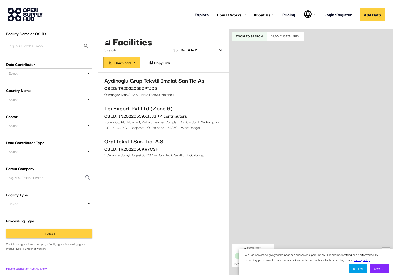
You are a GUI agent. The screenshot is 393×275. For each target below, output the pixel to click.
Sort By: (179, 50)
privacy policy (361, 259)
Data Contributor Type (25, 142)
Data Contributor (20, 64)
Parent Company (20, 168)
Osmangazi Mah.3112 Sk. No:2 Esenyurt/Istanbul (163, 86)
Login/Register (338, 14)
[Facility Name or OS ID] (86, 46)
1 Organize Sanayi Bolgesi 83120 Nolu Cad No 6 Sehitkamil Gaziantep (163, 147)
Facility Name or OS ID (26, 33)
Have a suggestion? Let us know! (26, 268)
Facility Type (17, 195)
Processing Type (20, 221)
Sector (12, 116)
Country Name (18, 90)
